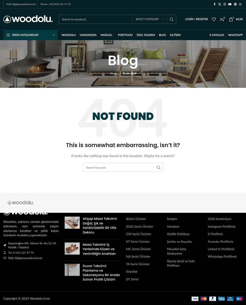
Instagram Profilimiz (222, 226)
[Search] (117, 19)
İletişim (172, 219)
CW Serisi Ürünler (138, 234)
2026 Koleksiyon (219, 219)
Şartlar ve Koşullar (179, 241)
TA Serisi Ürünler (138, 264)
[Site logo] (28, 19)
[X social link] (219, 4)
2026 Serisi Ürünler (139, 226)
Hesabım (173, 226)
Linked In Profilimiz (221, 249)
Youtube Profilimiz (221, 241)
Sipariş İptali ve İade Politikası (181, 263)
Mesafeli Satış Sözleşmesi (176, 251)
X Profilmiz (215, 234)
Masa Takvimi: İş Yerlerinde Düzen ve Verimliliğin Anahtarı (99, 249)
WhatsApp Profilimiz (222, 256)
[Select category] (150, 19)
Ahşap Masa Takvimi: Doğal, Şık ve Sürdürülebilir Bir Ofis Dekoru (100, 226)
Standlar (132, 271)
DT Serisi (132, 279)
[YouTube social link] (230, 4)
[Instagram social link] (224, 4)
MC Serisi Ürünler (138, 249)
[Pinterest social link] (235, 4)
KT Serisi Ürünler (138, 241)
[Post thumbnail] (72, 226)
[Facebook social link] (214, 4)
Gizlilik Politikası (178, 234)
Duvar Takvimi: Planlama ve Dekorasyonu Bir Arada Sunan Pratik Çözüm (101, 273)
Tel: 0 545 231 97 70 (21, 252)
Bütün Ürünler (136, 219)
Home (114, 73)
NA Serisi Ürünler (138, 256)
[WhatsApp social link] (240, 4)
